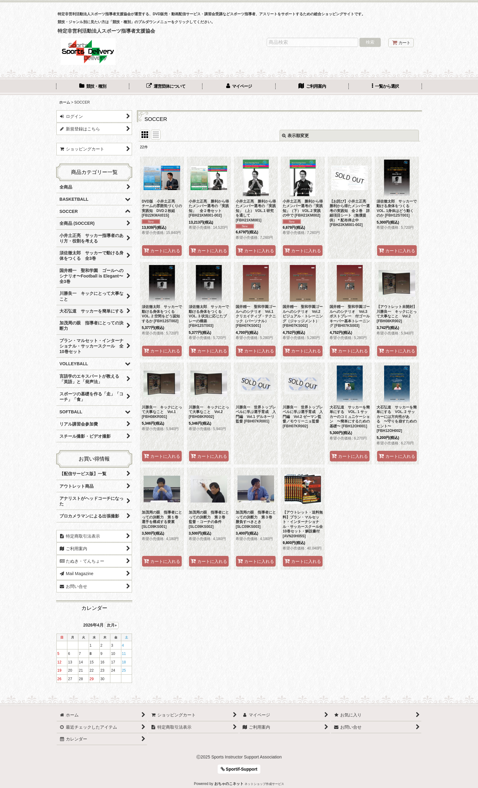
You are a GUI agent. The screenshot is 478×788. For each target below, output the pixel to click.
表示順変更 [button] (295, 135)
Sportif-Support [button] (239, 769)
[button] (385, 87)
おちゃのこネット (229, 784)
